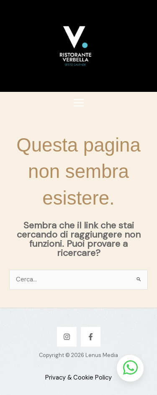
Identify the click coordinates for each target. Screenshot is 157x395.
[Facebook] (90, 337)
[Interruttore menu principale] (79, 103)
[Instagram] (67, 337)
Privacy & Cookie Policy (78, 378)
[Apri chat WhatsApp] (130, 368)
